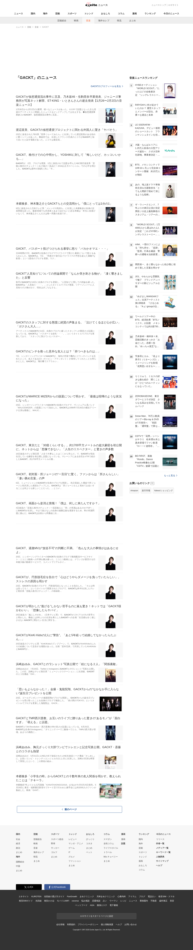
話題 (123, 843)
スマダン (108, 839)
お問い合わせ (130, 924)
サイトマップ (162, 861)
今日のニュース (171, 13)
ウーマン (113, 901)
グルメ (72, 857)
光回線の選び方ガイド (54, 896)
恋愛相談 (96, 901)
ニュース (18, 13)
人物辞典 (160, 857)
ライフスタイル (111, 848)
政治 (18, 848)
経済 (18, 843)
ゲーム (72, 848)
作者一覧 (160, 843)
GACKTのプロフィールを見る (107, 86)
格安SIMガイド (26, 901)
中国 (18, 866)
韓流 (119, 20)
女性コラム (109, 843)
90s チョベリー (111, 857)
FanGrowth (72, 896)
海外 (45, 13)
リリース (160, 839)
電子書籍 (114, 905)
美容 (172, 901)
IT (69, 852)
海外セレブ (103, 20)
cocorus (75, 901)
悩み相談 (85, 901)
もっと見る (170, 475)
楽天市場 (146, 490)
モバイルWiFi (63, 901)
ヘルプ (159, 865)
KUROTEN (36, 896)
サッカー (55, 848)
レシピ (123, 901)
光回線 (38, 901)
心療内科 (121, 896)
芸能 (57, 13)
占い (105, 901)
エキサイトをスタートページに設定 (96, 916)
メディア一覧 (162, 848)
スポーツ (72, 13)
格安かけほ (49, 901)
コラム (121, 13)
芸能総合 (61, 20)
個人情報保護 (107, 924)
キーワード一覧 (163, 852)
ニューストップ (159, 5)
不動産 (153, 901)
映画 (76, 20)
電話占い (152, 896)
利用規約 (71, 924)
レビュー (73, 839)
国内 (33, 13)
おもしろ (105, 13)
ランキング (150, 13)
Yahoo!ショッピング (163, 490)
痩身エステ (102, 905)
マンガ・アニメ (76, 843)
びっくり (90, 839)
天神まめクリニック (106, 896)
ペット (89, 852)
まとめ (132, 20)
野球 (53, 843)
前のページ (69, 809)
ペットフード (81, 905)
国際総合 (20, 862)
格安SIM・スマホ (166, 896)
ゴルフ (54, 852)
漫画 (134, 13)
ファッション (75, 861)
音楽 (88, 20)
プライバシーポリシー (88, 924)
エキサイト (173, 5)
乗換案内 (144, 901)
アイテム (132, 896)
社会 (18, 839)
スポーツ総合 (57, 839)
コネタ (89, 843)
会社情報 (60, 924)
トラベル (108, 852)
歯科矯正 (163, 901)
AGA (92, 905)
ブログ (142, 896)
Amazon (134, 490)
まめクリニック (87, 896)
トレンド (88, 13)
